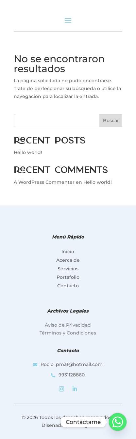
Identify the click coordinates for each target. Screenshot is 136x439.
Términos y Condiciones (68, 333)
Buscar (111, 121)
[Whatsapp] (118, 422)
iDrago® (84, 425)
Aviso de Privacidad (68, 325)
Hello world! (28, 152)
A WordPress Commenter (44, 182)
